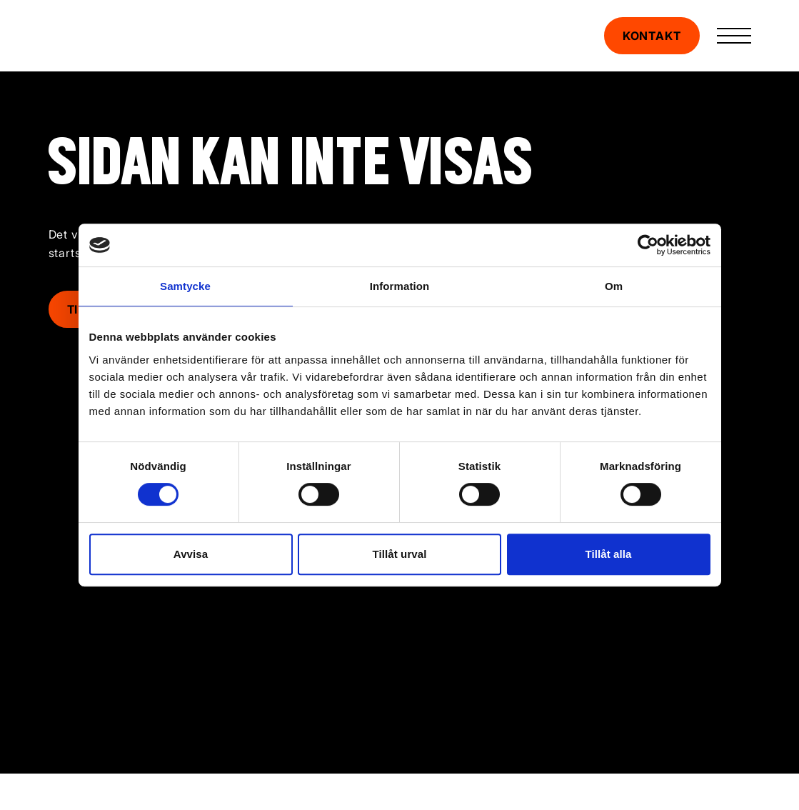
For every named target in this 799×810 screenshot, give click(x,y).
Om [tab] (614, 286)
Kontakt (652, 36)
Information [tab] (400, 286)
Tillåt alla (608, 554)
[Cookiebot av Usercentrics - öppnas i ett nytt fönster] (648, 245)
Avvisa (191, 554)
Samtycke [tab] (185, 286)
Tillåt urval (400, 554)
